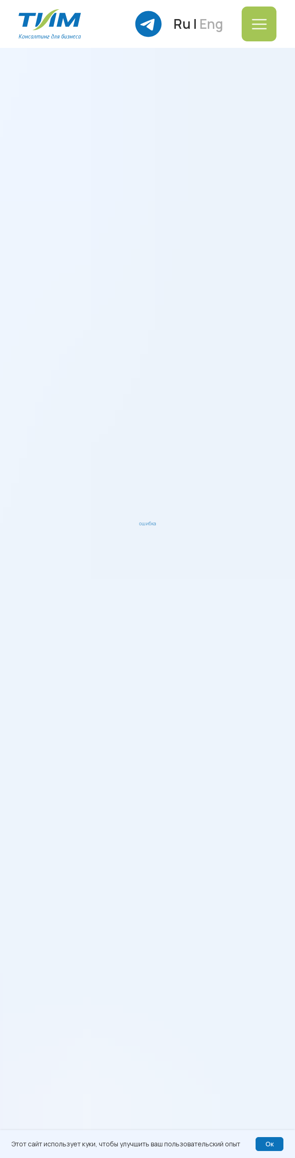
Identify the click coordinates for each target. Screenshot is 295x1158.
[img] (50, 24)
